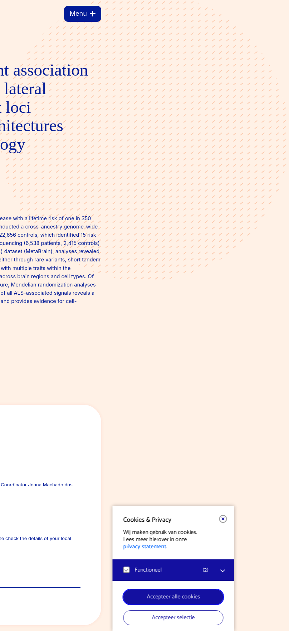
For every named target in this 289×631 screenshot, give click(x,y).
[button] (102, 519)
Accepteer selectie (52, 617)
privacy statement (23, 546)
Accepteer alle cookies (52, 597)
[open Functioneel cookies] (101, 570)
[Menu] (82, 14)
